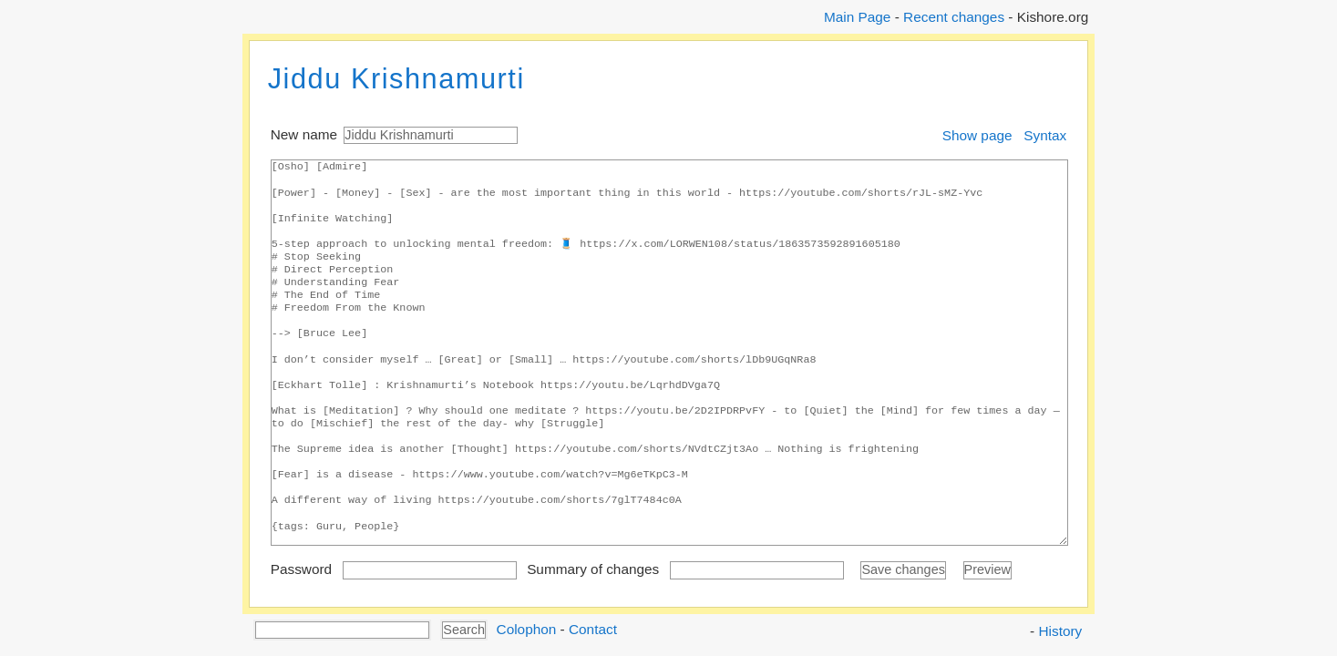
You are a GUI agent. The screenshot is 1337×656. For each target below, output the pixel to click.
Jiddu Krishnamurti (396, 79)
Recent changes (953, 17)
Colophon (527, 628)
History (1061, 631)
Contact (593, 628)
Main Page (857, 17)
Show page (977, 135)
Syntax (1044, 135)
